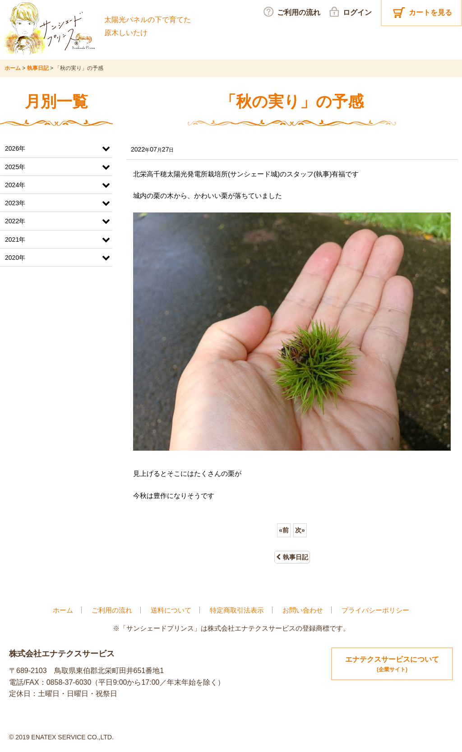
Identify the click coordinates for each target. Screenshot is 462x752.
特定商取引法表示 (237, 610)
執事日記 (292, 557)
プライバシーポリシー (375, 610)
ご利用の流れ (112, 610)
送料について (171, 610)
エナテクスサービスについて (392, 664)
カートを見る (430, 12)
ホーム (63, 610)
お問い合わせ (302, 610)
